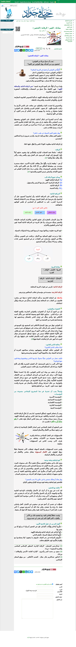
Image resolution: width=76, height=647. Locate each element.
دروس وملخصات (68, 36)
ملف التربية (69, 23)
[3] (32, 339)
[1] (46, 158)
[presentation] (50, 624)
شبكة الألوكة (32, 20)
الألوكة (28, 637)
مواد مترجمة (69, 38)
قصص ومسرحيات (68, 31)
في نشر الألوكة (9, 25)
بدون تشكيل (39, 48)
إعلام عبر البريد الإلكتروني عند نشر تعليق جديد (44, 584)
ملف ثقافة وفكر (68, 25)
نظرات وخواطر (68, 33)
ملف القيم (69, 27)
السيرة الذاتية (68, 21)
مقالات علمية (69, 29)
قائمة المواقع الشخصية (68, 40)
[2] (29, 172)
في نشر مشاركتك (9, 23)
